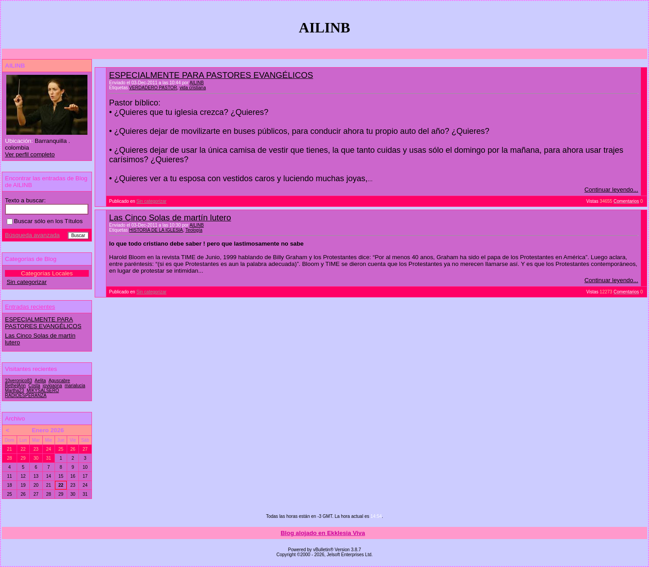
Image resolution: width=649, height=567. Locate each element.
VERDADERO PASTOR (153, 87)
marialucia (74, 385)
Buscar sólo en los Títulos (44, 221)
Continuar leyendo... (611, 189)
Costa (34, 385)
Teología (193, 230)
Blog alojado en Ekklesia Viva (323, 533)
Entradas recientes (30, 306)
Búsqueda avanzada (32, 235)
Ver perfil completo (30, 154)
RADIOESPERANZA (25, 395)
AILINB (196, 82)
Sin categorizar (152, 201)
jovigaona (52, 385)
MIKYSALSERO (43, 390)
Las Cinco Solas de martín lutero (170, 217)
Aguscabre (59, 380)
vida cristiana (192, 87)
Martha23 (14, 390)
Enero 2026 (48, 430)
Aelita (40, 380)
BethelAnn (15, 385)
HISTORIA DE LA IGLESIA (156, 230)
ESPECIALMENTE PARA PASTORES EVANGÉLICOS (211, 75)
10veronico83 (18, 380)
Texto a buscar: (25, 200)
